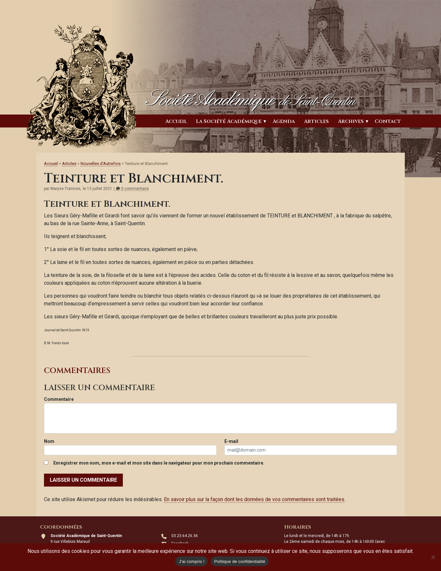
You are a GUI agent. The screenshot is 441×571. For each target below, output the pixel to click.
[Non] (433, 557)
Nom (49, 441)
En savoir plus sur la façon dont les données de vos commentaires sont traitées (254, 499)
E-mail (231, 441)
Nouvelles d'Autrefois (101, 163)
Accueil (176, 121)
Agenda (284, 121)
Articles (316, 121)
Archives (351, 121)
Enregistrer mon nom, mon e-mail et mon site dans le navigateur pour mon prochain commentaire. (158, 463)
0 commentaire (132, 189)
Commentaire (59, 399)
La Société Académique (229, 121)
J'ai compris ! (191, 561)
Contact (388, 121)
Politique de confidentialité (239, 561)
